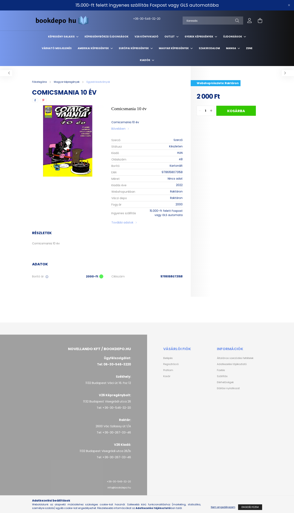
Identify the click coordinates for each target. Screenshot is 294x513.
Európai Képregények (134, 48)
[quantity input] (205, 111)
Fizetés (221, 370)
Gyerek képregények (199, 36)
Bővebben (118, 129)
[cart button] (260, 21)
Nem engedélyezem (223, 507)
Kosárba (236, 110)
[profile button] (250, 21)
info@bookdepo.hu (119, 487)
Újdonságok (233, 36)
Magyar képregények (174, 48)
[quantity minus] (200, 111)
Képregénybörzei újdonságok (107, 36)
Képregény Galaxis (61, 36)
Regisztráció (171, 364)
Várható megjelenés (57, 48)
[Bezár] (289, 5)
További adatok (122, 222)
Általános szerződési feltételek (235, 358)
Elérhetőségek (225, 382)
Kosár (166, 376)
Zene (249, 48)
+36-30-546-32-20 (137, 19)
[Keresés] (213, 21)
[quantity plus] (211, 111)
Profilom (168, 370)
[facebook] (35, 100)
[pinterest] (43, 100)
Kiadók (145, 60)
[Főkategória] (39, 82)
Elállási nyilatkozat (228, 388)
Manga (231, 48)
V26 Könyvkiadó (146, 36)
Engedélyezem (250, 507)
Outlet (169, 36)
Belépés (168, 358)
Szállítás (222, 376)
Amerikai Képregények (94, 48)
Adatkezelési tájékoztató (232, 364)
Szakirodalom (209, 48)
